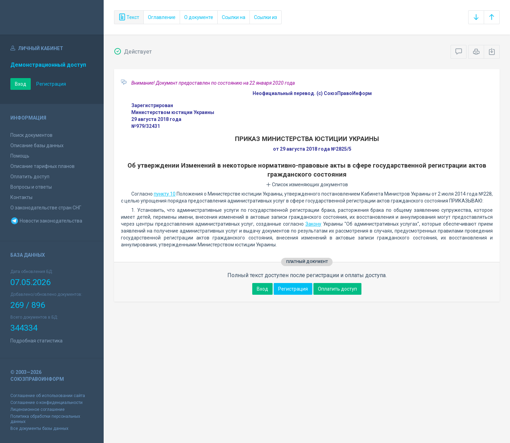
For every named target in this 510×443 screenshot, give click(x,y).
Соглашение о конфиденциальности (46, 402)
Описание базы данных (37, 145)
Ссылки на (233, 17)
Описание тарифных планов (42, 166)
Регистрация (51, 84)
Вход (20, 84)
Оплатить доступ (29, 176)
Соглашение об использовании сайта (47, 395)
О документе (198, 17)
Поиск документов (31, 135)
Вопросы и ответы (31, 187)
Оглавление (162, 17)
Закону (313, 224)
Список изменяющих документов (307, 184)
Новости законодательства (46, 221)
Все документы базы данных (39, 428)
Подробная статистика (36, 340)
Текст (129, 17)
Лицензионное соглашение (37, 409)
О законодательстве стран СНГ (45, 207)
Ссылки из (265, 17)
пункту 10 (165, 194)
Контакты (21, 197)
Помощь (19, 156)
